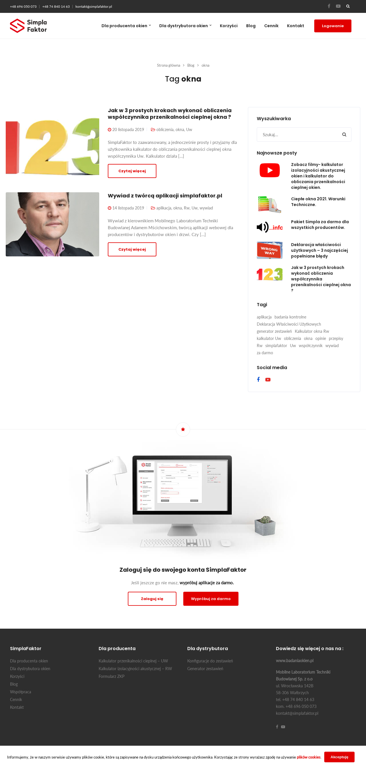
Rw (187, 207)
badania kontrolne (290, 316)
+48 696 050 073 (23, 6)
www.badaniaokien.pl (294, 660)
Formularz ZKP (111, 676)
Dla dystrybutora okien (183, 26)
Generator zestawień (205, 668)
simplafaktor (276, 345)
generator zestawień (274, 331)
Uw (189, 129)
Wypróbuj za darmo (211, 598)
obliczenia (165, 129)
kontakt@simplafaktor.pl (93, 6)
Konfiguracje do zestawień (210, 660)
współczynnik (311, 345)
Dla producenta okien (124, 26)
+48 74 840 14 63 (56, 6)
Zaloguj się (152, 598)
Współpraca (20, 691)
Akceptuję (339, 757)
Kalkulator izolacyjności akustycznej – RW (135, 668)
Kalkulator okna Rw (312, 331)
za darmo (265, 352)
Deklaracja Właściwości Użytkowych (289, 324)
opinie (320, 338)
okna (180, 129)
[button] (344, 134)
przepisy (336, 338)
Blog (251, 26)
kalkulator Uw (269, 338)
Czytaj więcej (132, 171)
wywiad (206, 207)
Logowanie (333, 26)
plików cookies (309, 757)
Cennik (271, 26)
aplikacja (163, 207)
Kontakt (295, 26)
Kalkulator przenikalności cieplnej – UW (133, 660)
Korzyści (229, 26)
